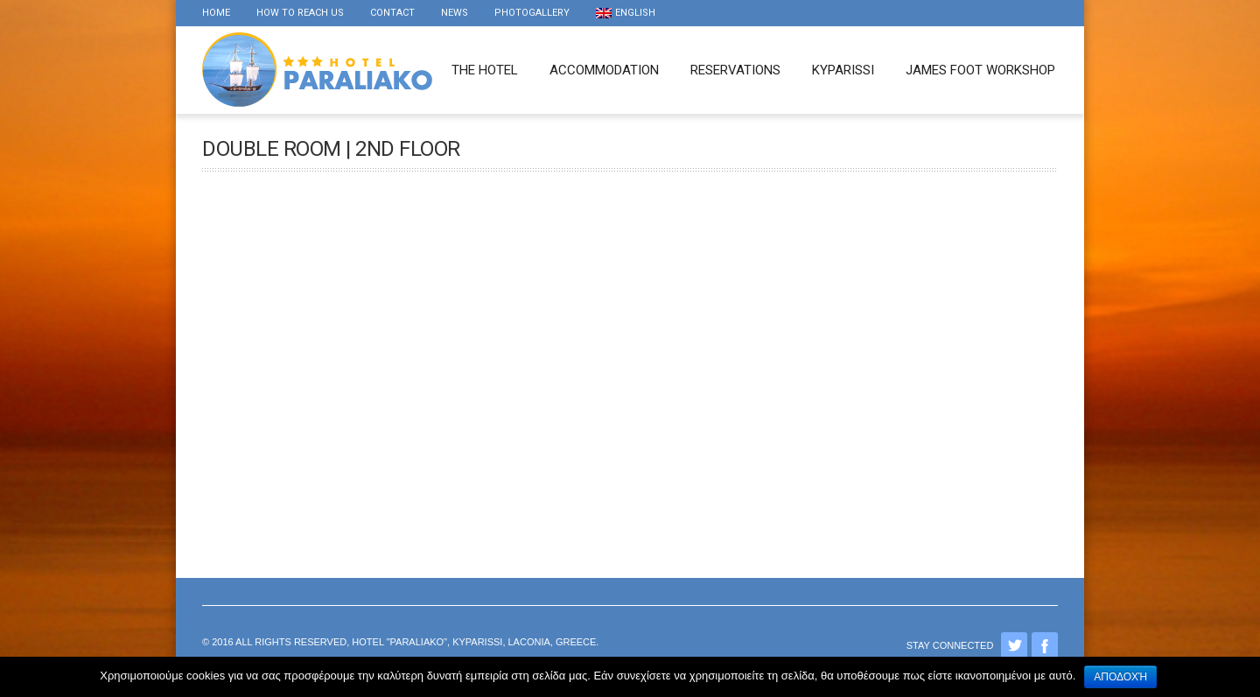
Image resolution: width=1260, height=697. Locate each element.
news (454, 12)
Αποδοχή (1120, 677)
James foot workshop (980, 70)
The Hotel (485, 70)
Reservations (735, 70)
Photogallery (532, 12)
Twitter (1014, 645)
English (625, 12)
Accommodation (604, 70)
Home (216, 12)
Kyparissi (843, 70)
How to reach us (300, 12)
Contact (392, 12)
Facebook (1045, 645)
